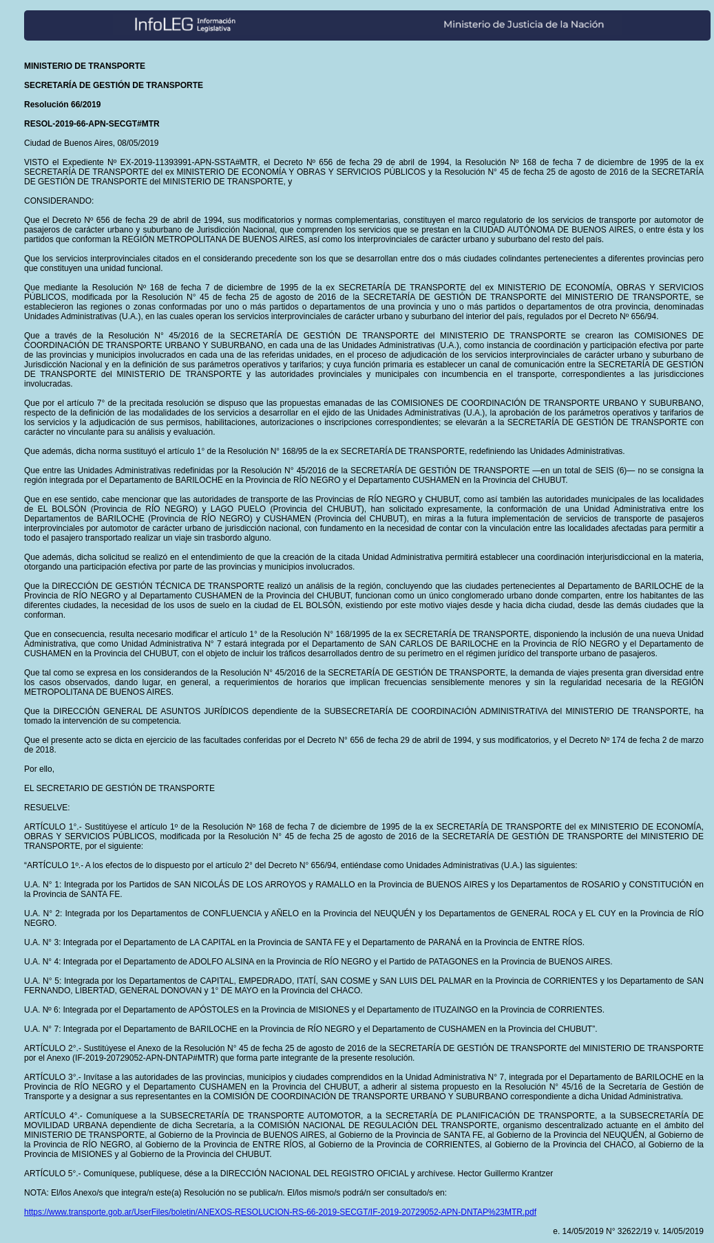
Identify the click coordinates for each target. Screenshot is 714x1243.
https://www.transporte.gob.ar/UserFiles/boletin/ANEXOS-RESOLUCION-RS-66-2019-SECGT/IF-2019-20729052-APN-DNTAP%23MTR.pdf (280, 1212)
